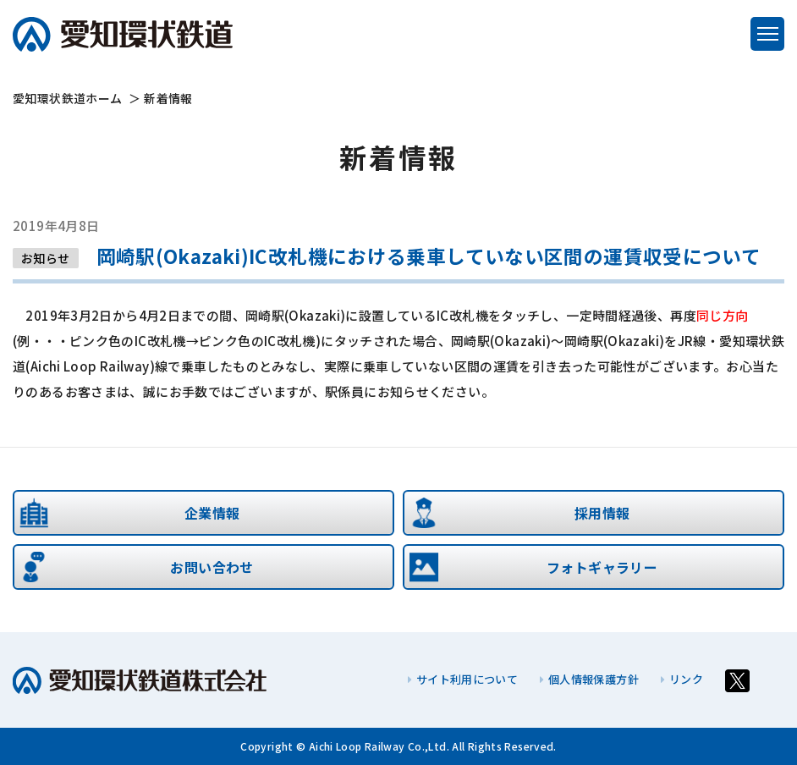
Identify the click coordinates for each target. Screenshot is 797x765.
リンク (682, 679)
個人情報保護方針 (589, 679)
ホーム (67, 98)
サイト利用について (463, 679)
